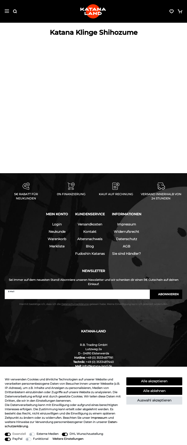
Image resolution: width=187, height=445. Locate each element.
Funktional (40, 439)
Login (57, 224)
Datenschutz (126, 239)
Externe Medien (47, 434)
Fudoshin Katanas (90, 253)
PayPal (17, 439)
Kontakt (89, 231)
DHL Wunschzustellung (86, 434)
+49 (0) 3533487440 (100, 362)
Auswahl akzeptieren (154, 400)
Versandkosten (90, 224)
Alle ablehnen (154, 391)
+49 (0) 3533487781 (99, 357)
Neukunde (57, 231)
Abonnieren (166, 294)
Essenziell (19, 434)
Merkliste (56, 246)
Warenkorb (57, 239)
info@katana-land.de (97, 366)
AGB (126, 246)
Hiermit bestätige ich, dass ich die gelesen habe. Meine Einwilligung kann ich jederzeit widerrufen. (93, 304)
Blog (90, 246)
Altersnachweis (89, 239)
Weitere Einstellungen (67, 439)
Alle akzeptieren (154, 381)
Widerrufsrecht (126, 231)
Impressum (126, 224)
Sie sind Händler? (126, 253)
